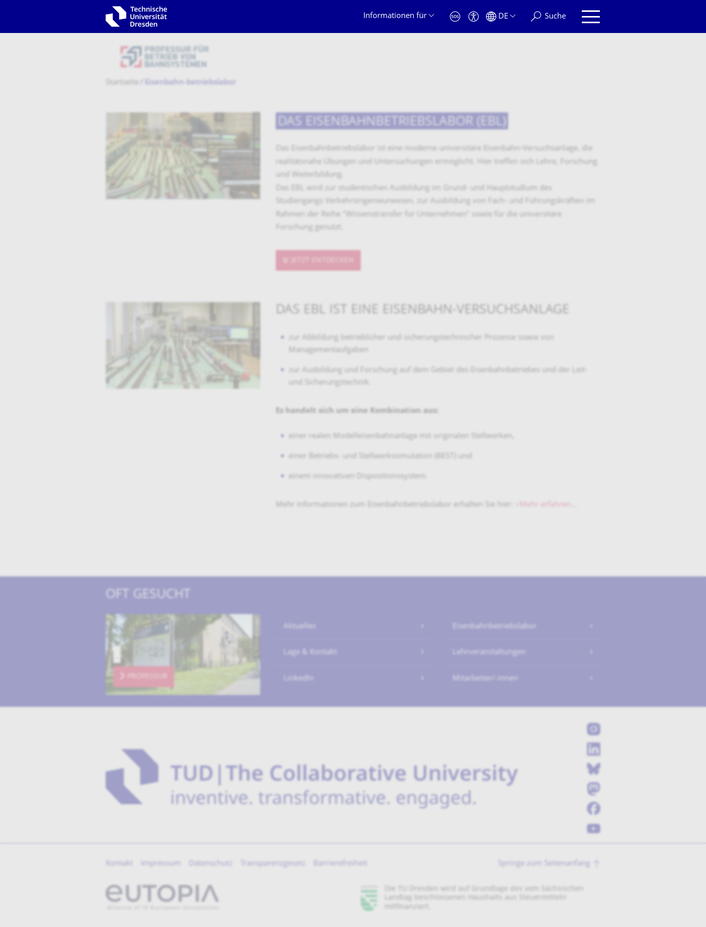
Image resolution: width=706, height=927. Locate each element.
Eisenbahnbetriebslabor (494, 627)
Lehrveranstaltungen (489, 652)
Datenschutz (210, 864)
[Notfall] (455, 17)
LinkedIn (298, 679)
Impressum (161, 864)
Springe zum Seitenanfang (544, 864)
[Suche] (548, 16)
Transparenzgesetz (273, 864)
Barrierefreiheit (340, 864)
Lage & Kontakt (310, 652)
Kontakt (119, 864)
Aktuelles (299, 627)
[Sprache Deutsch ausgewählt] (500, 16)
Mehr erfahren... (548, 505)
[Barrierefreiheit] (473, 17)
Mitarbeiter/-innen (485, 679)
